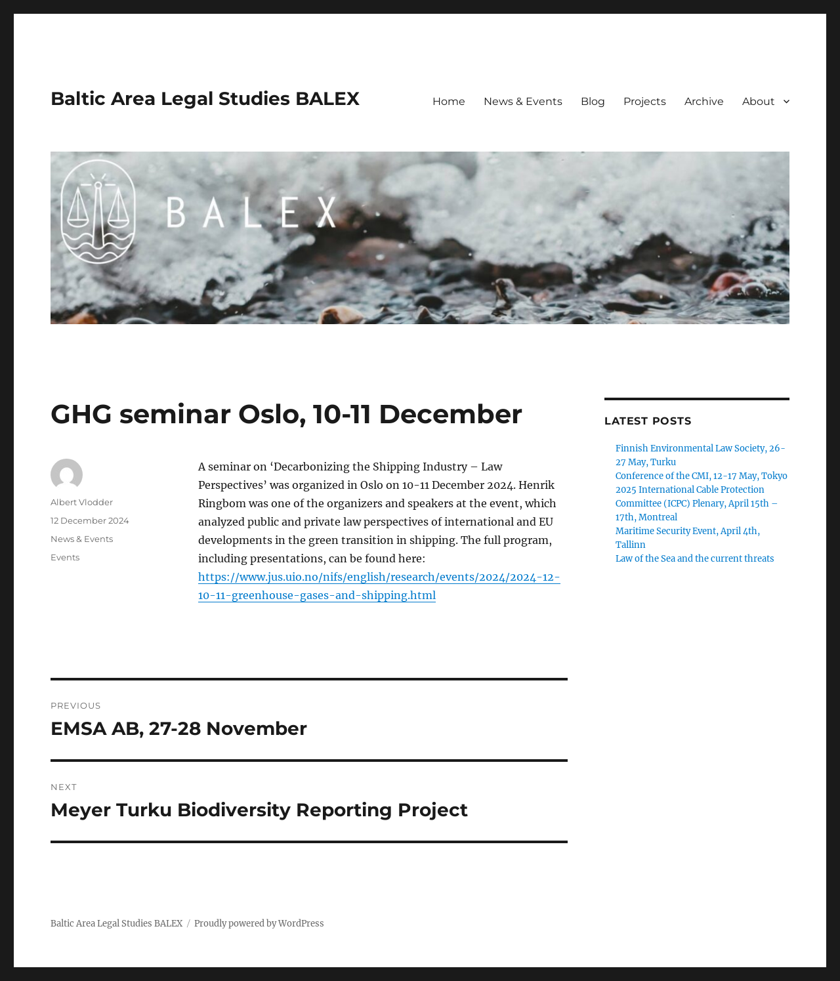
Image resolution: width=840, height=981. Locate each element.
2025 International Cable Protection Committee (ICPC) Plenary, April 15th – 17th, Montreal (697, 503)
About (758, 101)
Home (448, 101)
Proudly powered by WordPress (259, 923)
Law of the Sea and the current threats (695, 558)
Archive (704, 101)
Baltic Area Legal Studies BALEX (205, 98)
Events (65, 557)
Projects (644, 101)
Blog (593, 101)
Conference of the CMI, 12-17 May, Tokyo (702, 476)
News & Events (523, 101)
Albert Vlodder (82, 502)
